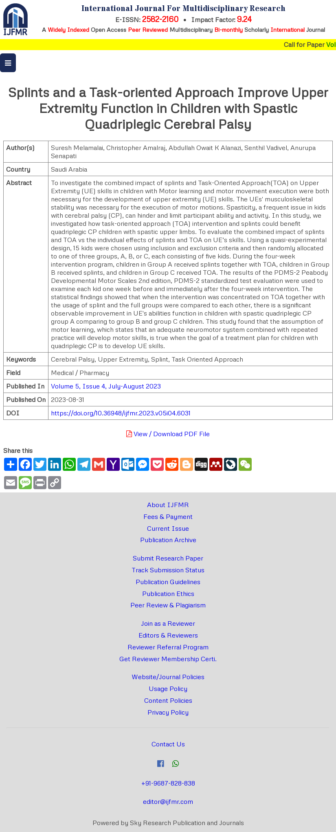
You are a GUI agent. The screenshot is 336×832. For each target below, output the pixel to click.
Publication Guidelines (168, 582)
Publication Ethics (168, 593)
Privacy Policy (168, 712)
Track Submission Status (168, 570)
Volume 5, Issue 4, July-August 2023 (106, 386)
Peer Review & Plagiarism (168, 605)
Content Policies (168, 700)
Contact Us (168, 744)
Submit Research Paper (168, 558)
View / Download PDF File (168, 434)
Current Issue (168, 528)
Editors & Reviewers (168, 635)
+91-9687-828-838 (168, 783)
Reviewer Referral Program (168, 647)
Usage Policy (168, 688)
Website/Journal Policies (168, 677)
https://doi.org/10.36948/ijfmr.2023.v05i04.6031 (121, 413)
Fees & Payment (168, 516)
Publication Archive (168, 540)
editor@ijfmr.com (168, 801)
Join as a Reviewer (168, 623)
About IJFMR (168, 505)
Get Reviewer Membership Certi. (168, 659)
